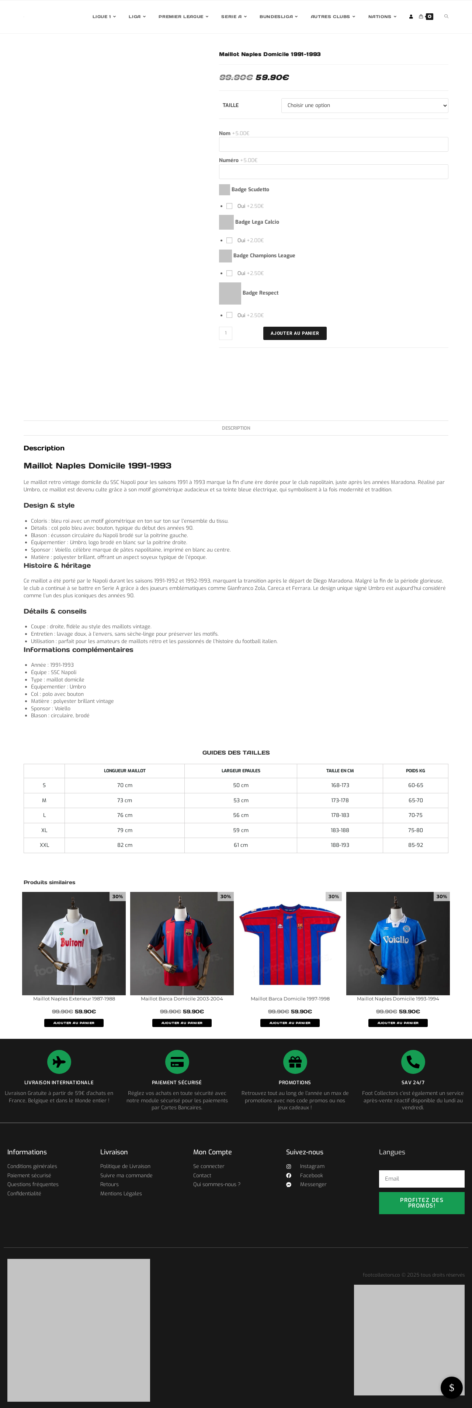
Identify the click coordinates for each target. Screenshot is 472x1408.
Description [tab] (236, 428)
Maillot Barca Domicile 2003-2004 (182, 999)
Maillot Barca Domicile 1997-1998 (290, 999)
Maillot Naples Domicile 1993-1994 (398, 999)
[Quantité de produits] (225, 333)
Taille (231, 105)
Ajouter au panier (295, 333)
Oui (250, 206)
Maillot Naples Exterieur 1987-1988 (74, 999)
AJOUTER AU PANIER (74, 1023)
